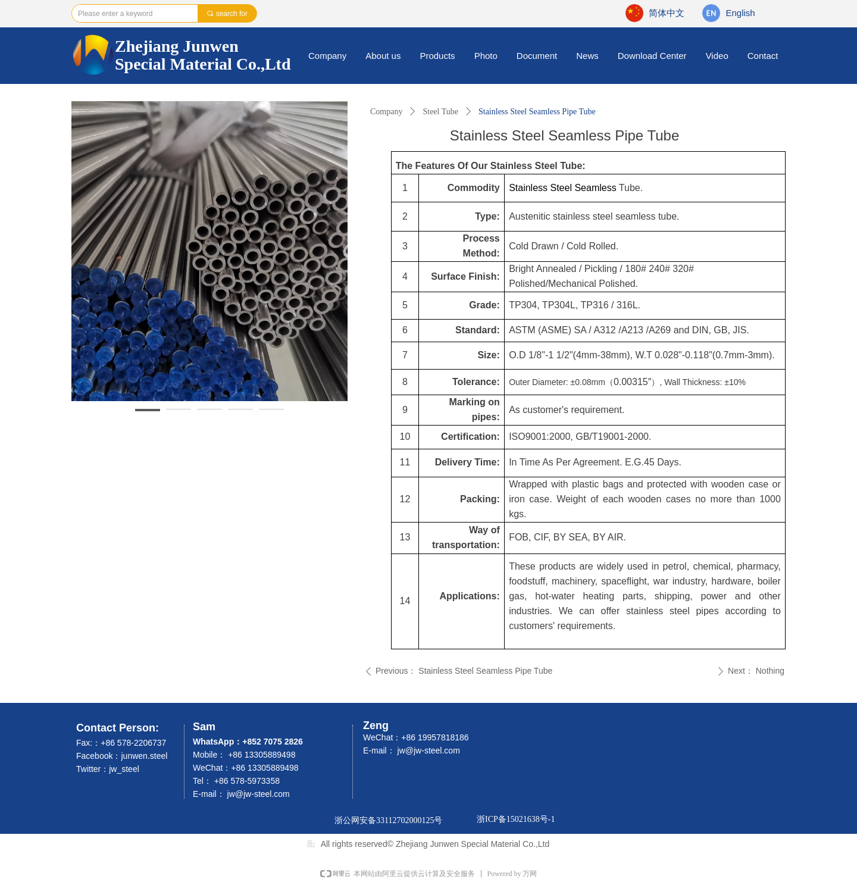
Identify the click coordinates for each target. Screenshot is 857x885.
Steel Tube (440, 111)
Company (386, 111)
